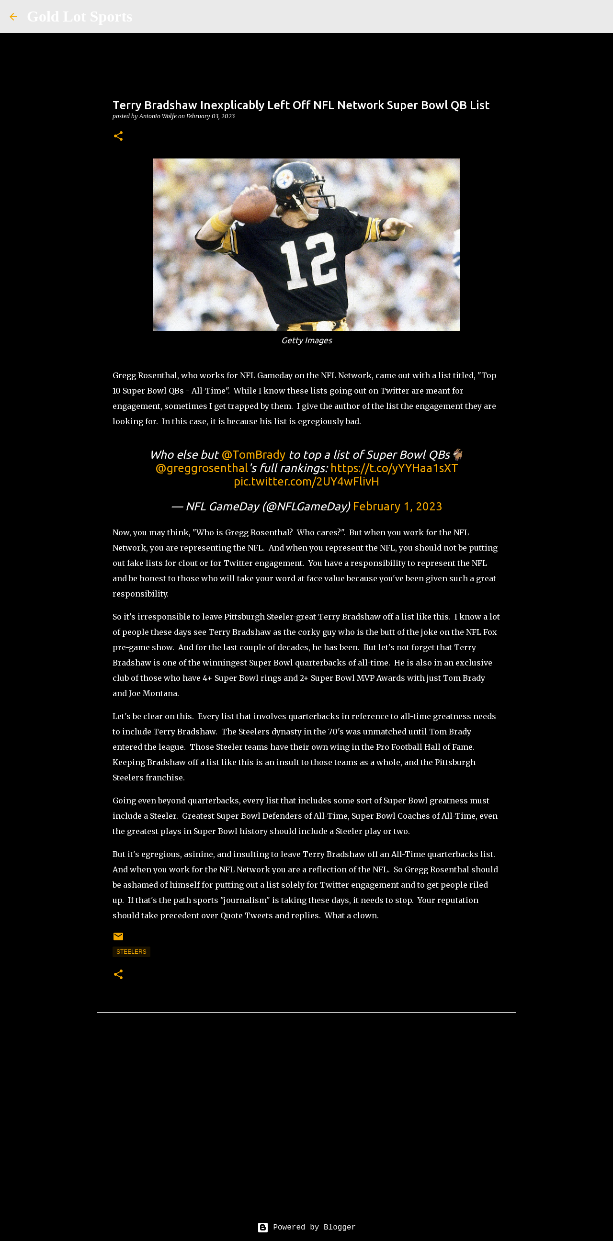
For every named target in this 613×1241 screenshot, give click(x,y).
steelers (131, 951)
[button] (118, 136)
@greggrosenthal (201, 468)
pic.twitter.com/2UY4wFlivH (306, 481)
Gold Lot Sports (79, 16)
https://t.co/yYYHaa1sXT (394, 468)
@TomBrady (253, 454)
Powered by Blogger (306, 1227)
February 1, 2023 (398, 506)
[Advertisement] (306, 1125)
